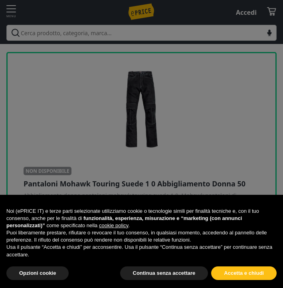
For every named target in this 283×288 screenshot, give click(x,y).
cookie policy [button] (113, 225)
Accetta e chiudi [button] (244, 273)
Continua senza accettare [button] (164, 273)
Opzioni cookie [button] (37, 273)
